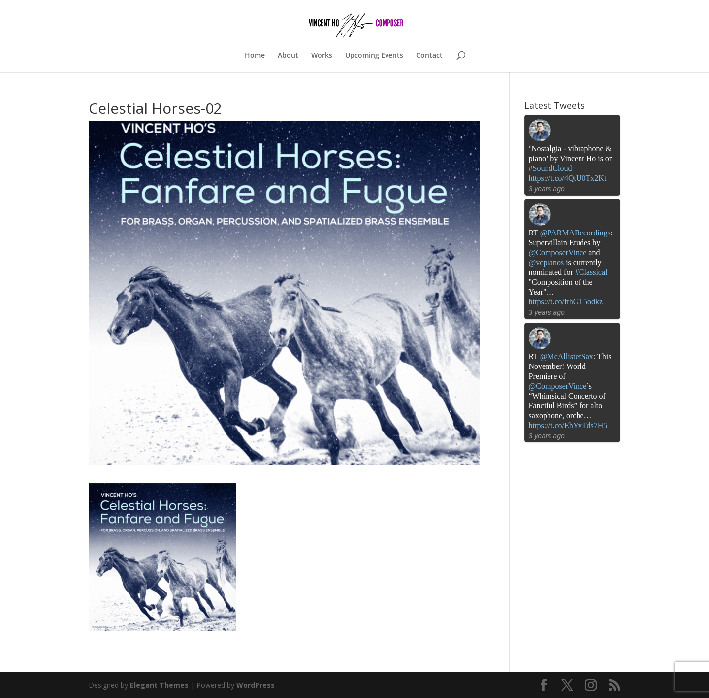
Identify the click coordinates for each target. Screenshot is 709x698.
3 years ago (547, 189)
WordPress (255, 685)
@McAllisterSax (566, 356)
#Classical (591, 272)
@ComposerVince (558, 252)
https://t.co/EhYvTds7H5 (568, 425)
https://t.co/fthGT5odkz (566, 302)
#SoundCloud (550, 168)
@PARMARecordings (575, 233)
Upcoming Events (374, 56)
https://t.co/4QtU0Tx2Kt (568, 178)
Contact (429, 56)
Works (321, 56)
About (288, 56)
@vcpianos (546, 262)
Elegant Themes (159, 685)
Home (255, 56)
